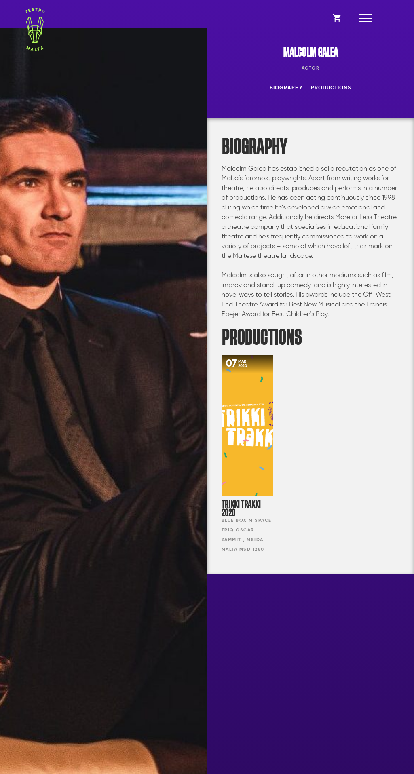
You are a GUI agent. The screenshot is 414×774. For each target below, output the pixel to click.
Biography (286, 88)
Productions (331, 88)
